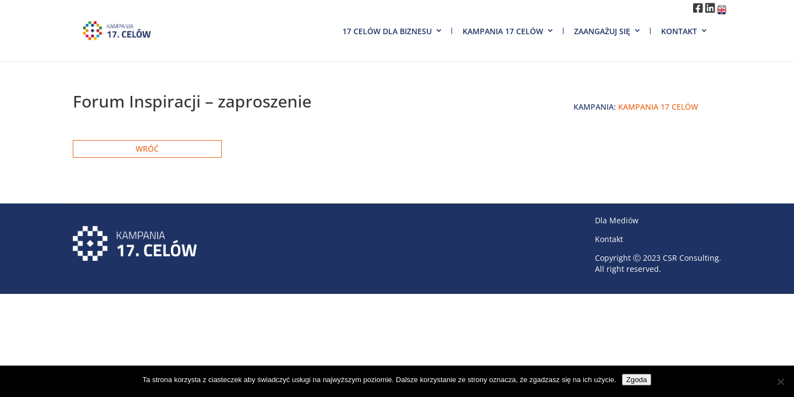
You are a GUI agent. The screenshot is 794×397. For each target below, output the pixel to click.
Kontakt (679, 31)
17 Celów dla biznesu (387, 31)
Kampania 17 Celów (503, 31)
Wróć (147, 148)
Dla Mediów (617, 220)
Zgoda (636, 379)
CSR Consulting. (692, 258)
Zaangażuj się (602, 31)
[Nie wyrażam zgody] (780, 381)
